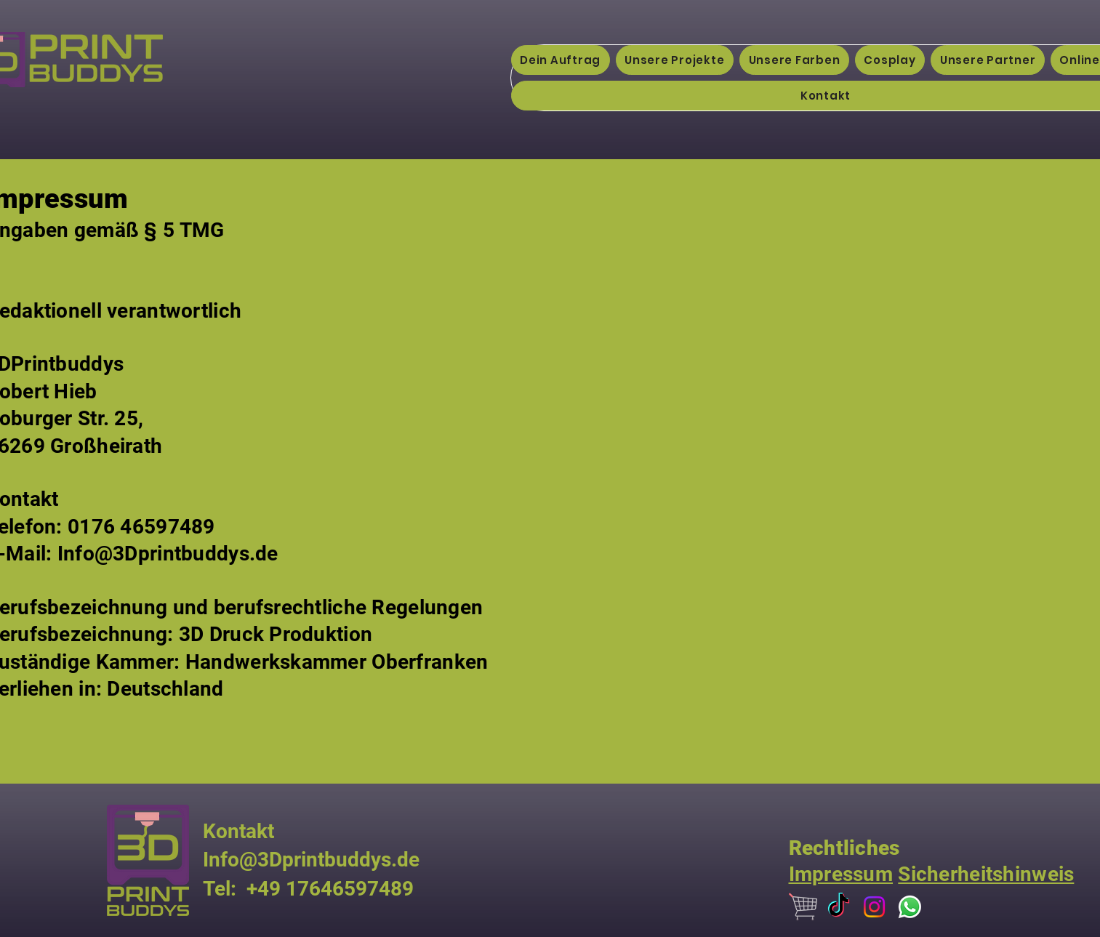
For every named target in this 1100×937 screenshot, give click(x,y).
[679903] (803, 907)
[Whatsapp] (910, 907)
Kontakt (238, 831)
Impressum (841, 874)
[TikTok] (838, 907)
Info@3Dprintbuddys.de (167, 554)
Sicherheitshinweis (986, 874)
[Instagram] (874, 907)
